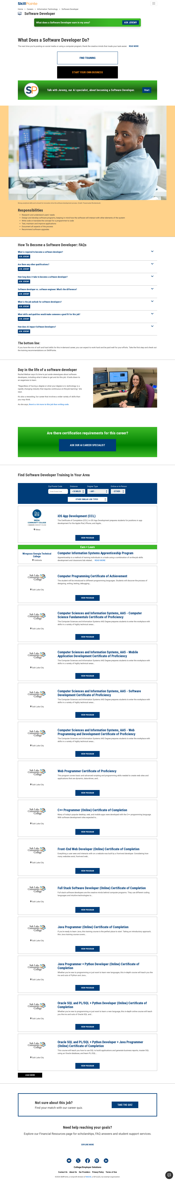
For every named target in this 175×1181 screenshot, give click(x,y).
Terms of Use (111, 1172)
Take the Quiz (125, 1104)
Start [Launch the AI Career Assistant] (146, 90)
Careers (30, 9)
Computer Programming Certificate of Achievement (92, 576)
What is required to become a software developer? (40, 252)
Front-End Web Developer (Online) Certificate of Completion (98, 849)
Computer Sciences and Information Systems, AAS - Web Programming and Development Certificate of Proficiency (96, 732)
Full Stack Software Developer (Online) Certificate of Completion (102, 888)
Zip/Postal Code (55, 486)
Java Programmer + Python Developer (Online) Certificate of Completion (98, 966)
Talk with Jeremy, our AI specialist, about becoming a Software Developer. (91, 90)
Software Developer (70, 9)
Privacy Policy (98, 1172)
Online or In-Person (119, 486)
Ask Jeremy (130, 22)
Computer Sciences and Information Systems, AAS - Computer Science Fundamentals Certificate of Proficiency (100, 615)
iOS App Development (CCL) (77, 516)
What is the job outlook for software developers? (40, 302)
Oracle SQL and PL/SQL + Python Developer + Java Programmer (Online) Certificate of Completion (100, 1044)
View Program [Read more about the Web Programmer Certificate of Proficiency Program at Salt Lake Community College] (87, 793)
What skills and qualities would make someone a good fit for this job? (49, 314)
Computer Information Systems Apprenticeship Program (95, 553)
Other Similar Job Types (87, 499)
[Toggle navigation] (153, 3)
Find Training (88, 57)
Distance (74, 486)
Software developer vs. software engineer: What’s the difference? (47, 289)
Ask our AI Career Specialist (87, 445)
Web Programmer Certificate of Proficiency (87, 771)
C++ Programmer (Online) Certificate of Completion (92, 810)
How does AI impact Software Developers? (37, 326)
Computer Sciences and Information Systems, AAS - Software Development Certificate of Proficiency (99, 693)
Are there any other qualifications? (33, 264)
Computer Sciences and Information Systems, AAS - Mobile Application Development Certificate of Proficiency (98, 654)
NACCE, (89, 1177)
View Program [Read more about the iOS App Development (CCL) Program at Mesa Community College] (87, 538)
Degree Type (92, 486)
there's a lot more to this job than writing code (49, 404)
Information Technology (47, 9)
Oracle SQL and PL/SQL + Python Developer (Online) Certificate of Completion (102, 1005)
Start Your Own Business (87, 72)
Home (20, 9)
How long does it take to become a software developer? (43, 277)
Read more (134, 46)
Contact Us (62, 1172)
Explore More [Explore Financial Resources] (87, 1144)
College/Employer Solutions (87, 1167)
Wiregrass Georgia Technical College (36, 555)
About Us (73, 1172)
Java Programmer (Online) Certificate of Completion (93, 927)
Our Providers (84, 1172)
